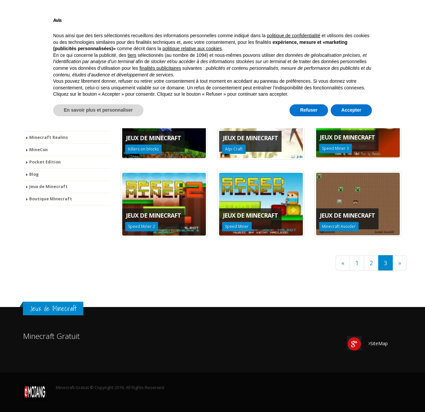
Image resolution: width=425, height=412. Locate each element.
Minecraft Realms (189, 55)
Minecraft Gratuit (41, 55)
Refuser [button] (308, 393)
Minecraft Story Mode (137, 55)
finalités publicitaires (160, 352)
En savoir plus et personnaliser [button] (98, 393)
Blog (290, 55)
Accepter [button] (351, 393)
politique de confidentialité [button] (293, 319)
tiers (132, 339)
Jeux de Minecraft (322, 55)
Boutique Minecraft (371, 55)
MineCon (226, 55)
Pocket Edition (260, 55)
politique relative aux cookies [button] (192, 332)
